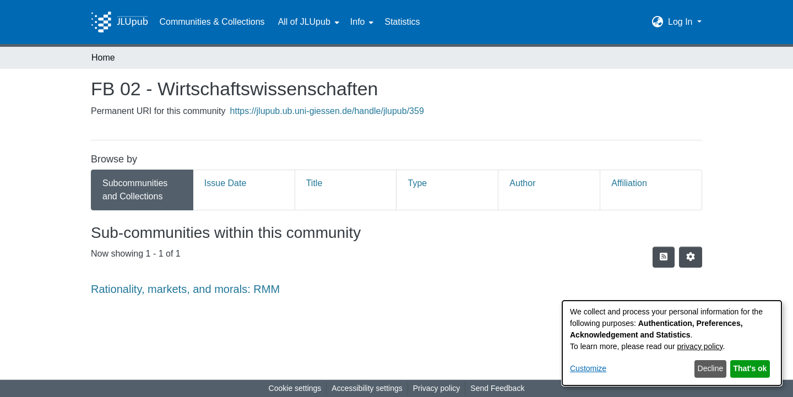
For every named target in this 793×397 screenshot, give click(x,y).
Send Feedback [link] (497, 388)
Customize (588, 368)
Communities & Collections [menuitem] (211, 21)
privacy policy (700, 346)
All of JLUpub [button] (304, 21)
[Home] (119, 22)
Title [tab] (314, 183)
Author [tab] (522, 183)
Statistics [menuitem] (402, 21)
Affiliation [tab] (629, 183)
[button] (657, 22)
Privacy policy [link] (436, 388)
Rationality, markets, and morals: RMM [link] (185, 289)
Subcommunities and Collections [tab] (134, 189)
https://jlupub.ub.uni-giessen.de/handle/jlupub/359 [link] (327, 111)
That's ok (750, 368)
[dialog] (672, 343)
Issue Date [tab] (225, 183)
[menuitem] (307, 22)
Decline (711, 368)
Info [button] (357, 21)
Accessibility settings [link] (367, 388)
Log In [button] (681, 21)
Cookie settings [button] (295, 388)
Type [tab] (417, 183)
